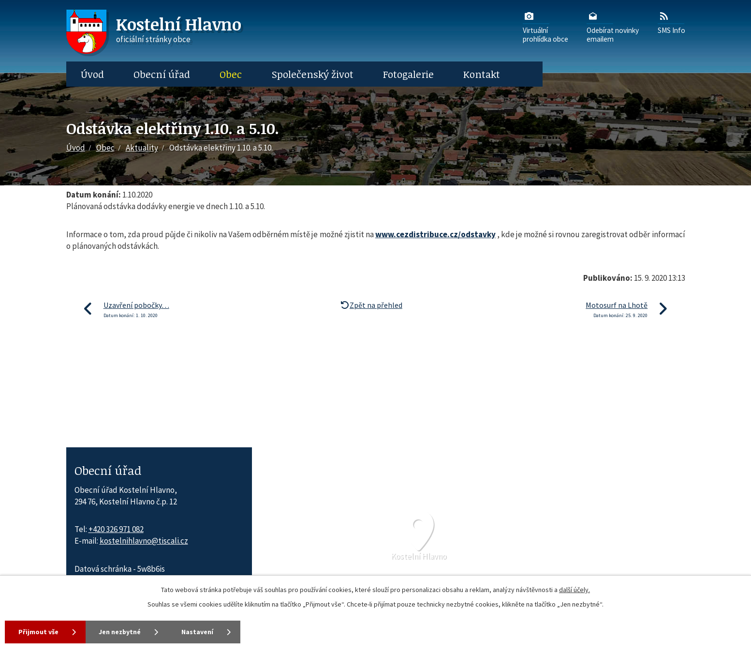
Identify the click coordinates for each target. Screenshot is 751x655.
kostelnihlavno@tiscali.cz (144, 540)
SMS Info (671, 22)
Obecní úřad (161, 74)
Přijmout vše (38, 631)
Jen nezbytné (120, 631)
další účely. (574, 589)
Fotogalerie (408, 74)
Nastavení (198, 631)
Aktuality (142, 147)
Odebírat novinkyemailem (613, 27)
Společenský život (312, 74)
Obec (231, 74)
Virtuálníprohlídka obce (545, 27)
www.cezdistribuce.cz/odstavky (435, 234)
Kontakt (481, 74)
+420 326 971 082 (116, 529)
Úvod (92, 74)
